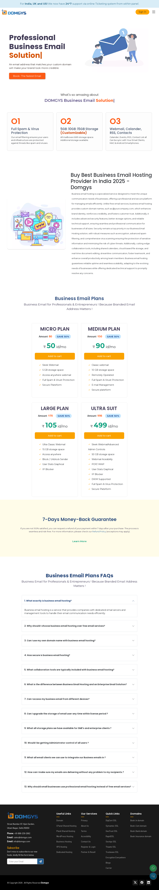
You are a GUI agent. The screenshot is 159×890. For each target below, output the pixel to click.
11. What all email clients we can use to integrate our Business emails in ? (65, 757)
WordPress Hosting (64, 836)
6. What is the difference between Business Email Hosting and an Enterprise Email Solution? (75, 684)
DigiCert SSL (111, 820)
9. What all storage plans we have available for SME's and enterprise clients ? (67, 728)
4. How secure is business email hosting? (47, 655)
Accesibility (86, 836)
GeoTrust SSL (112, 831)
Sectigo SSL (111, 841)
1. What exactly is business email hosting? (48, 600)
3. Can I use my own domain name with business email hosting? (60, 640)
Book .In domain (137, 820)
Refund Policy (99, 531)
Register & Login (88, 847)
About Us (85, 826)
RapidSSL (110, 836)
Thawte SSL (111, 847)
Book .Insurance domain (140, 836)
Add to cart (55, 356)
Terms (84, 831)
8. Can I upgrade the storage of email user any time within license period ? (66, 713)
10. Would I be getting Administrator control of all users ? (56, 742)
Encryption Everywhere (116, 857)
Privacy (84, 820)
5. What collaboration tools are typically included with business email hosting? (69, 669)
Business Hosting (64, 841)
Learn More (79, 541)
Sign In (142, 11)
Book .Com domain (138, 826)
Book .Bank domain (138, 831)
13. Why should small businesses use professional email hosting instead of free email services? (77, 786)
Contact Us (86, 841)
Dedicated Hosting (64, 852)
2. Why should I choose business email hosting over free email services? (64, 625)
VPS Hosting (61, 847)
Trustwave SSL (112, 852)
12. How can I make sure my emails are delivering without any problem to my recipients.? (74, 772)
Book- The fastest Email (27, 76)
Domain (59, 820)
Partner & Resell (88, 852)
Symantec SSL (112, 826)
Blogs (108, 863)
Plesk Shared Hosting (65, 831)
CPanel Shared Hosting (66, 826)
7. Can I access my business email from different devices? (57, 699)
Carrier (109, 868)
